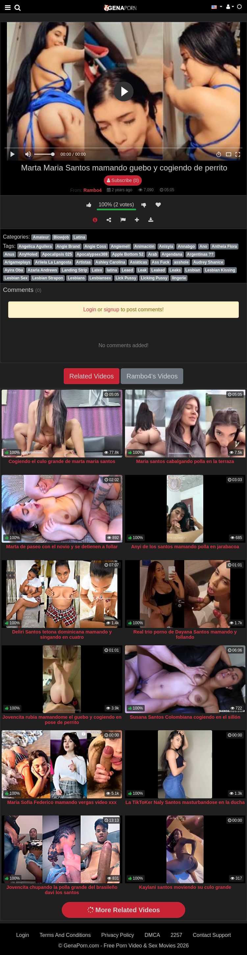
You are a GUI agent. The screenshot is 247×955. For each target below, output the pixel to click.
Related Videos (91, 376)
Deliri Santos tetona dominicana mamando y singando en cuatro (62, 634)
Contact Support (212, 935)
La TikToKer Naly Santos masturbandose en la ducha (185, 802)
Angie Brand (68, 246)
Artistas (83, 262)
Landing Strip (74, 270)
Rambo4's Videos (152, 376)
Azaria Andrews (42, 270)
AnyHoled (28, 254)
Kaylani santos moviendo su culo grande (185, 887)
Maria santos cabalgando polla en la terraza (185, 461)
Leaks (175, 270)
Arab (152, 254)
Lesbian (192, 270)
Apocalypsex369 (92, 254)
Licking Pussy (154, 278)
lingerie (179, 278)
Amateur (41, 237)
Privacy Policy (117, 935)
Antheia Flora (224, 246)
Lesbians (76, 278)
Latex (97, 270)
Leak (142, 270)
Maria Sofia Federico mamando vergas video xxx (62, 802)
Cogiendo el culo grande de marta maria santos (62, 461)
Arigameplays (18, 262)
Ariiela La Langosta (53, 262)
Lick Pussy (125, 278)
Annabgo (186, 246)
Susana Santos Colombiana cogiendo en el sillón (185, 717)
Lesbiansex (100, 278)
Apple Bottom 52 (127, 254)
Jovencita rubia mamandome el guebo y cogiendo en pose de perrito (61, 719)
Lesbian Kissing (220, 270)
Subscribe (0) (123, 180)
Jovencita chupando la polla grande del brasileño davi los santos (62, 890)
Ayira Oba (14, 270)
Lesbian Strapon (47, 278)
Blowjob (61, 237)
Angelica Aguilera (35, 246)
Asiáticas (138, 262)
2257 (177, 935)
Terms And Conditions (65, 935)
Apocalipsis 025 (57, 254)
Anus (9, 254)
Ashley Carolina (110, 262)
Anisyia (166, 246)
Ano (203, 246)
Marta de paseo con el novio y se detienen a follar (62, 546)
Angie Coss (95, 246)
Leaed (127, 270)
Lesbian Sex (16, 278)
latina (112, 270)
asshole (181, 262)
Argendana (172, 254)
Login (22, 935)
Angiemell (120, 246)
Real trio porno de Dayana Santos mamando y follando (185, 634)
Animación (144, 246)
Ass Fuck (160, 262)
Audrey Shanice (208, 262)
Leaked (158, 270)
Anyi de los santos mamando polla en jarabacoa (185, 546)
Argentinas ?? (200, 254)
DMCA (152, 935)
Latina (79, 237)
